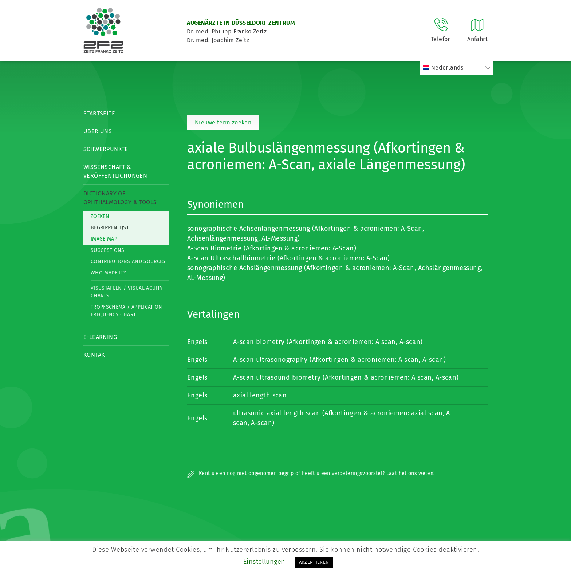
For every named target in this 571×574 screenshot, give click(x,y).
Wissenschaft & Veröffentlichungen (115, 171)
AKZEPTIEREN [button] (314, 562)
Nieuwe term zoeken (223, 122)
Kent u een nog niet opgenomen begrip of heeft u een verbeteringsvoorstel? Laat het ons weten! (310, 473)
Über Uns (97, 131)
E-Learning (100, 336)
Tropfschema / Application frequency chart (126, 311)
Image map (104, 239)
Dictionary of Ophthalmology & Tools (120, 198)
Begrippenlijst (110, 228)
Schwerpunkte (105, 149)
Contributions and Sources (128, 261)
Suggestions (108, 250)
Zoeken (100, 216)
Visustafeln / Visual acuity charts (127, 292)
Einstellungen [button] (264, 562)
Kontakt (95, 354)
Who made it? (108, 273)
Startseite (99, 113)
